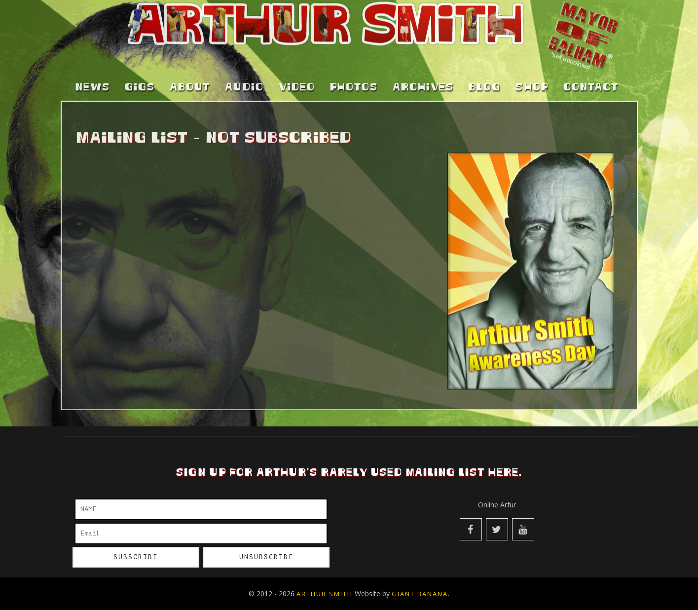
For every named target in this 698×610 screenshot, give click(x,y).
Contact (591, 63)
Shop (532, 63)
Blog (485, 63)
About (190, 63)
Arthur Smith (324, 593)
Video (297, 63)
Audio (244, 63)
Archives (423, 63)
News (92, 63)
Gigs (140, 63)
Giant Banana (420, 593)
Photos (354, 63)
